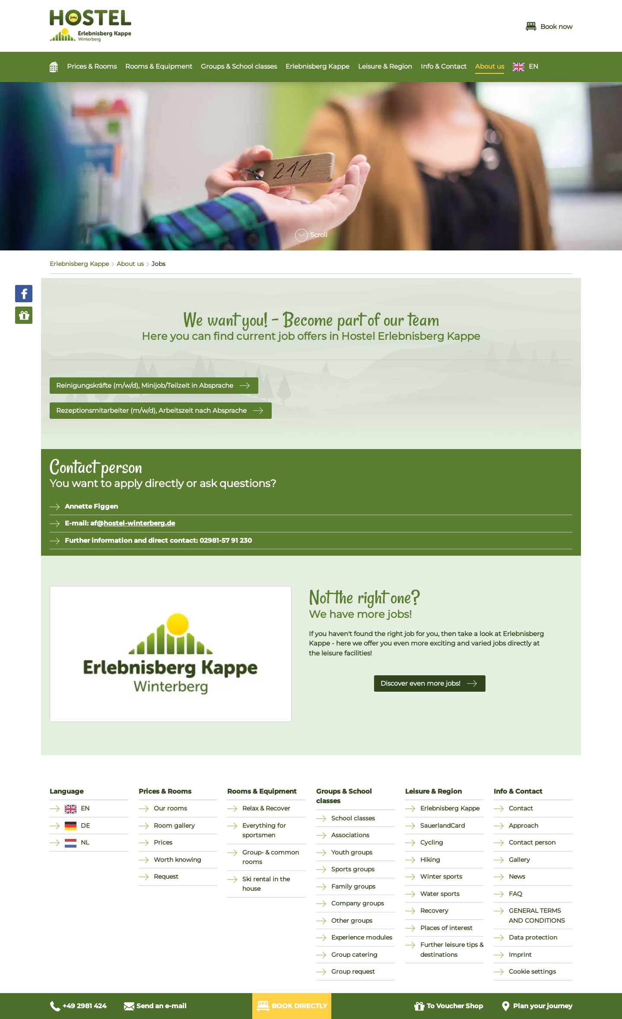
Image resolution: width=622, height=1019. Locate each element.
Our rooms (170, 808)
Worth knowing (177, 860)
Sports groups (352, 869)
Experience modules (361, 937)
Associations (350, 835)
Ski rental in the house (266, 884)
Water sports (440, 894)
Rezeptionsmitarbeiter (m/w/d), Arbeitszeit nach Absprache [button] (151, 410)
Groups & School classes (239, 66)
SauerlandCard (442, 825)
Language (66, 791)
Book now (549, 26)
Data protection (533, 937)
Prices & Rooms (92, 66)
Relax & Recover (266, 808)
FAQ (515, 894)
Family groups (353, 886)
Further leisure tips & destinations (451, 950)
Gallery (519, 860)
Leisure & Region (385, 66)
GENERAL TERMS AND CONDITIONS (537, 915)
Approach (523, 825)
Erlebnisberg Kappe (317, 66)
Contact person (532, 842)
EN (533, 66)
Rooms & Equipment (158, 66)
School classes (353, 818)
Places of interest (446, 928)
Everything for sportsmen (264, 830)
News (517, 876)
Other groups (351, 920)
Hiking (430, 860)
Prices (163, 842)
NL (85, 842)
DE (85, 825)
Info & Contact (443, 66)
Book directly (292, 1006)
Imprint (520, 955)
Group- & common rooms (270, 857)
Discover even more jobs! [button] (420, 683)
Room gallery (174, 825)
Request (166, 876)
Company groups (357, 903)
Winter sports (441, 876)
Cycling (431, 842)
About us (489, 66)
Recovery (434, 911)
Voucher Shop (448, 1006)
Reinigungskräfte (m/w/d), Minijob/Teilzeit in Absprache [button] (144, 385)
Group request (353, 971)
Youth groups (351, 852)
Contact (521, 808)
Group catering (354, 955)
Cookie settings (532, 971)
